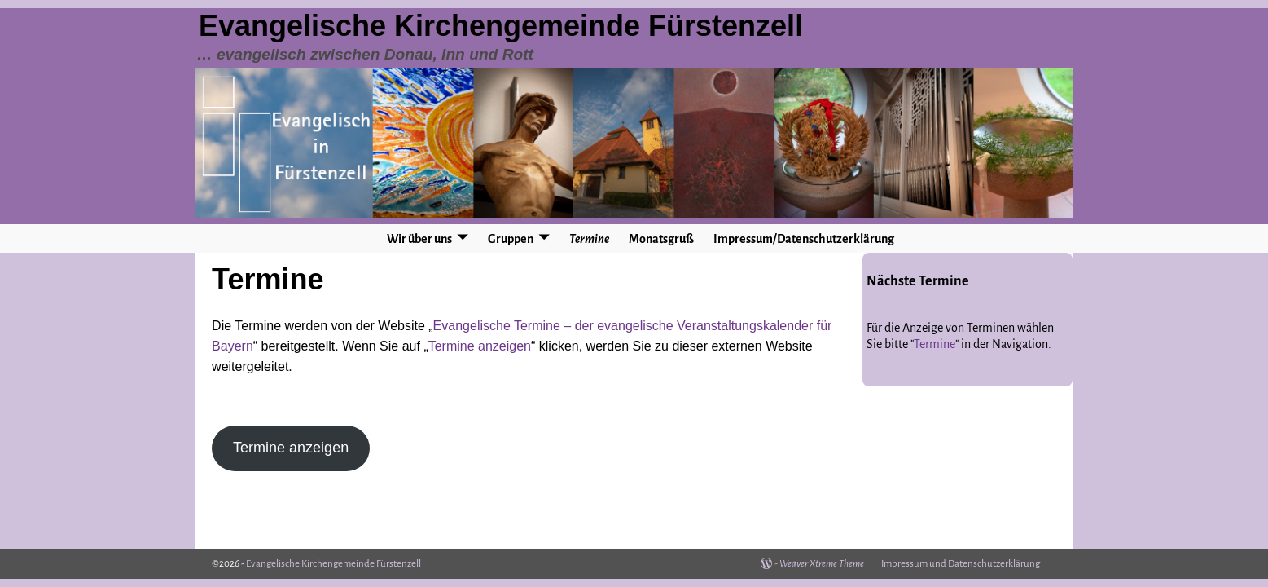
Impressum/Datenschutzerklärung (803, 238)
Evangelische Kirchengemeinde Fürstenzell (501, 25)
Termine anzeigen (479, 346)
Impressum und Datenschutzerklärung (960, 563)
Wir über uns (419, 238)
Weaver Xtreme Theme (821, 563)
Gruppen (510, 238)
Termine (589, 238)
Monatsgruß (661, 238)
